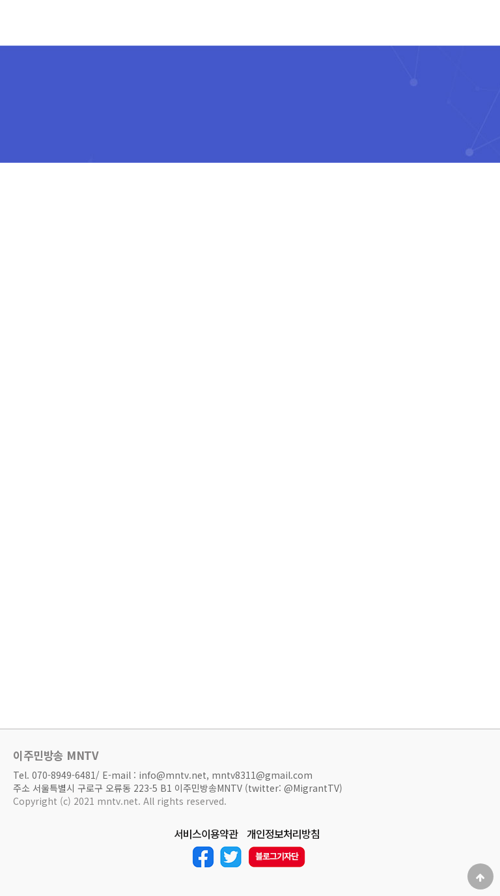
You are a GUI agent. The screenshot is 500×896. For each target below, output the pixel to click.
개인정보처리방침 (283, 834)
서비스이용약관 (206, 834)
